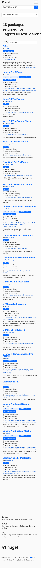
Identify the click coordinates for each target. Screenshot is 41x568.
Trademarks (30, 560)
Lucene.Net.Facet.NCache (16, 404)
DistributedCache (31, 88)
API (25, 197)
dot (18, 395)
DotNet (20, 90)
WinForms (27, 155)
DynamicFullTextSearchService (19, 258)
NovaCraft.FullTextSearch (16, 162)
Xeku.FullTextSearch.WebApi (17, 184)
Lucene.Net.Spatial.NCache (17, 431)
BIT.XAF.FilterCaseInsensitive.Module (18, 355)
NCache (7, 74)
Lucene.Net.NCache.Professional (20, 207)
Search (26, 112)
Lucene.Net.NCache (13, 72)
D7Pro (25, 317)
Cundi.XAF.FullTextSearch (16, 282)
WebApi (29, 197)
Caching (22, 88)
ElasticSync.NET (11, 382)
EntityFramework (31, 271)
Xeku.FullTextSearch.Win (15, 142)
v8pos (7, 306)
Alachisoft (7, 88)
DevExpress (11, 112)
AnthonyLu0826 (9, 101)
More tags (33, 90)
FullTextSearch (9, 59)
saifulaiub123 (9, 384)
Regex (23, 271)
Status (4, 524)
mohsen (7, 48)
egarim (7, 358)
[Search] (36, 7)
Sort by (5, 42)
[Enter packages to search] (18, 7)
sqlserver (14, 395)
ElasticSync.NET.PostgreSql (17, 458)
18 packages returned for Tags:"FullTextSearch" (20, 29)
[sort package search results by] (23, 42)
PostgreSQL (8, 271)
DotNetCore (26, 90)
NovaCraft (29, 175)
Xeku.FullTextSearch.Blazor (17, 121)
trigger (35, 395)
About (15, 557)
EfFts (5, 46)
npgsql (5, 397)
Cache (18, 88)
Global (31, 112)
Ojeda (27, 371)
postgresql (8, 395)
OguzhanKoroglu (10, 260)
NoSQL (5, 319)
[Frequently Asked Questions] (3, 533)
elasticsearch (25, 395)
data (11, 397)
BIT (4, 373)
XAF (6, 112)
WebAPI (5, 345)
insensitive (6, 371)
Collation (12, 371)
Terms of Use (23, 557)
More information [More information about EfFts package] (31, 67)
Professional (13, 224)
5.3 (17, 90)
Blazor (26, 134)
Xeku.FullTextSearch (13, 99)
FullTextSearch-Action (14, 369)
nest (8, 397)
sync (31, 395)
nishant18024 (9, 164)
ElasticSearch (9, 317)
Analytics (10, 319)
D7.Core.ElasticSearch (14, 304)
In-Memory (6, 90)
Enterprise (13, 90)
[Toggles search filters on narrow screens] (36, 15)
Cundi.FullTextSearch (14, 330)
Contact (5, 517)
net (20, 395)
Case (31, 369)
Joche (23, 371)
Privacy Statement (19, 560)
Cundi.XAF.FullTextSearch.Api (18, 235)
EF (15, 59)
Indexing (20, 317)
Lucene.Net (8, 175)
